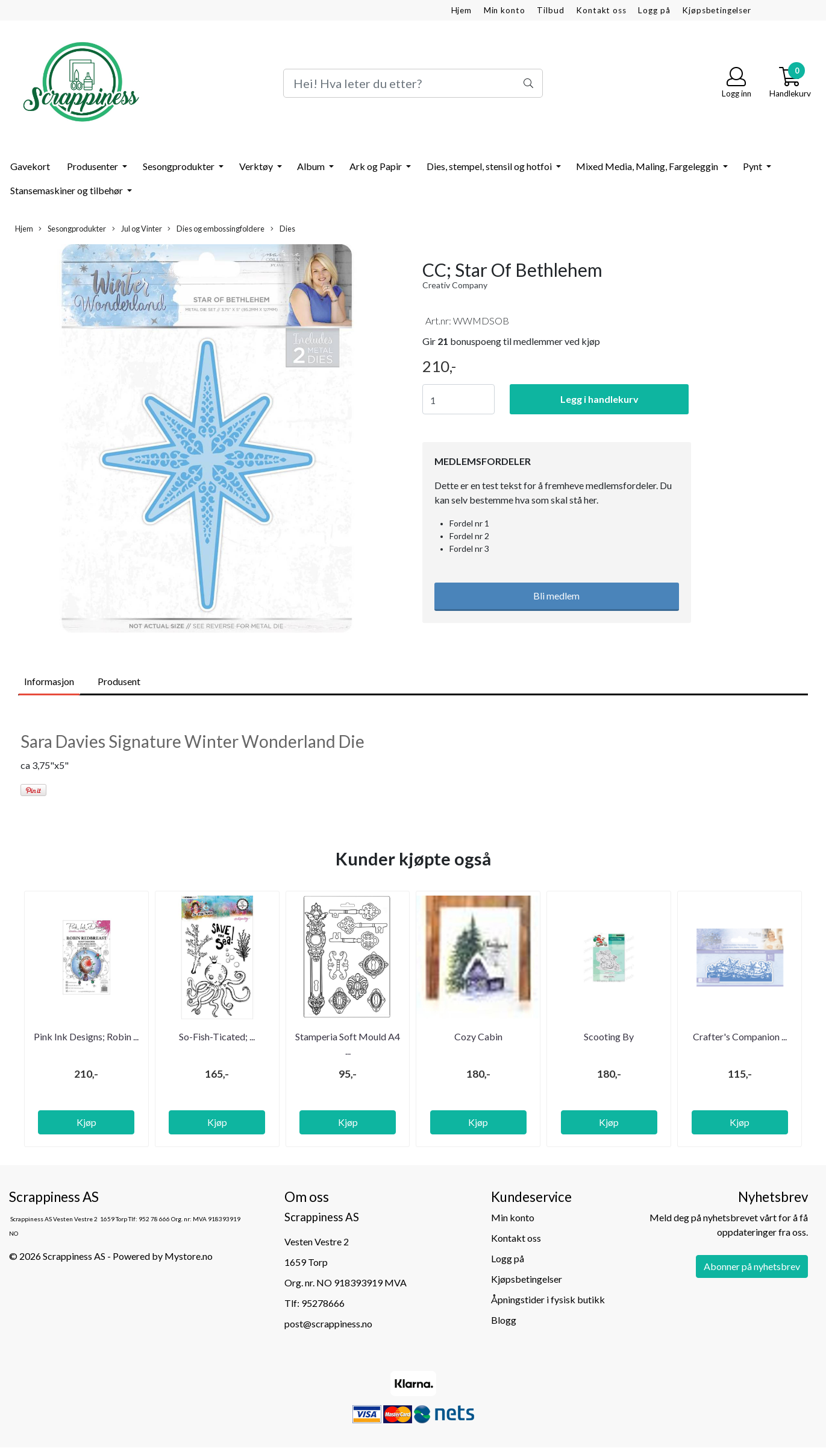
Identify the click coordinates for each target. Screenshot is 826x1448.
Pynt (753, 166)
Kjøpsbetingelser (716, 10)
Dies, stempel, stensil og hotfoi (490, 166)
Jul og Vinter (137, 229)
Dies (283, 229)
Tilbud (550, 10)
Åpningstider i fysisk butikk (548, 1299)
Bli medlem (556, 595)
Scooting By (609, 1036)
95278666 (323, 1303)
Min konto (504, 10)
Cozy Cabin (478, 1036)
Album (312, 166)
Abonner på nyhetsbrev (752, 1266)
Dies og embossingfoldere (215, 229)
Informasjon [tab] (49, 681)
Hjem (461, 10)
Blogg (503, 1320)
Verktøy (257, 166)
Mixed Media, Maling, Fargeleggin (648, 166)
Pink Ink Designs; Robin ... (86, 1036)
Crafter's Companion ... (740, 1036)
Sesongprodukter (179, 166)
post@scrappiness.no (328, 1323)
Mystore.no (188, 1256)
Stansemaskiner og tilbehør (67, 190)
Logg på (654, 10)
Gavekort (30, 166)
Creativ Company (454, 285)
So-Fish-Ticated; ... (217, 1036)
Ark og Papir (376, 166)
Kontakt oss (601, 10)
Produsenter (93, 166)
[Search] (412, 83)
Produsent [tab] (119, 681)
